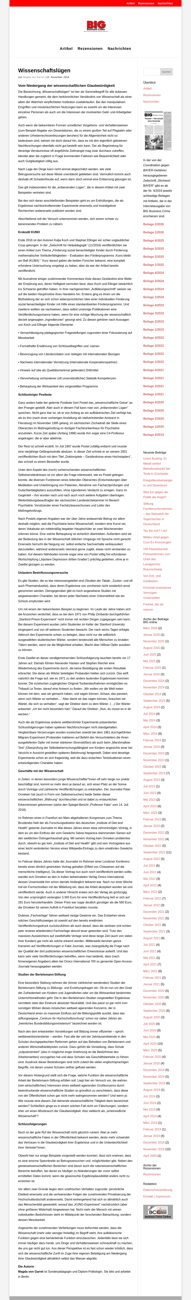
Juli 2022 (149, 865)
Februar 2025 (152, 667)
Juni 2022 (149, 872)
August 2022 (151, 858)
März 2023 (150, 812)
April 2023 (150, 806)
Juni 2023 (149, 793)
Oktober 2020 (152, 1004)
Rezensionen (146, 3)
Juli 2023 (149, 786)
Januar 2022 (151, 905)
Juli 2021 (149, 944)
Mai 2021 (149, 957)
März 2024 (150, 733)
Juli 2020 (149, 1023)
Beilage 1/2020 (153, 426)
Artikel (130, 3)
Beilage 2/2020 (153, 418)
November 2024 (154, 687)
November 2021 (154, 918)
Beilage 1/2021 (153, 394)
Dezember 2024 (154, 680)
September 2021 (154, 931)
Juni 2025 (149, 654)
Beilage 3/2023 (153, 313)
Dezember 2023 (154, 753)
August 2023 (151, 779)
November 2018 (154, 1149)
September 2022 (154, 852)
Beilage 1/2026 (153, 232)
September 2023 (154, 773)
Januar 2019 (151, 1136)
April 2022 (150, 885)
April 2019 (150, 1116)
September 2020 (154, 1010)
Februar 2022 (152, 898)
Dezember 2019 (154, 1070)
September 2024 (154, 700)
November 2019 (154, 1076)
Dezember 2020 (154, 990)
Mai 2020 (149, 1037)
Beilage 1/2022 (153, 361)
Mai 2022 (149, 878)
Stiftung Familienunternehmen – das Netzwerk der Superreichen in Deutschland (157, 514)
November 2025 (154, 641)
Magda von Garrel (33, 77)
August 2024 (151, 707)
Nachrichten (165, 3)
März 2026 (150, 628)
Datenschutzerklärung (157, 1189)
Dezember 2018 (154, 1142)
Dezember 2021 (154, 911)
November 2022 (154, 839)
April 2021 (150, 964)
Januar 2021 (151, 984)
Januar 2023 (151, 825)
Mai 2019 (149, 1109)
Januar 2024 (151, 746)
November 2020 (154, 997)
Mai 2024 (149, 720)
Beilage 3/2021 (153, 378)
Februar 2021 (152, 977)
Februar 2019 (152, 1129)
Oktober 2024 (152, 694)
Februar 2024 (152, 740)
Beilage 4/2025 (153, 240)
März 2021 (150, 971)
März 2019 (150, 1122)
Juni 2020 (149, 1030)
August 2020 (151, 1017)
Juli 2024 (149, 713)
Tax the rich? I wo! (155, 530)
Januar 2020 (151, 1063)
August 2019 (151, 1089)
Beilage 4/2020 (153, 402)
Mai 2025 (149, 661)
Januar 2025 (151, 674)
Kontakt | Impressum (156, 1196)
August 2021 (151, 938)
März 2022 (150, 891)
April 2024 (150, 727)
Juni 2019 (149, 1103)
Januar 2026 (151, 634)
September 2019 (154, 1083)
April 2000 (150, 1155)
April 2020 (150, 1043)
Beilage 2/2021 (153, 386)
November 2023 (154, 760)
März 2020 (150, 1050)
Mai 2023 (149, 799)
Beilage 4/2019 (153, 434)
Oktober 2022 (152, 845)
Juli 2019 (149, 1096)
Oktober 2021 (152, 924)
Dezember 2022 (154, 832)
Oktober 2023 (152, 766)
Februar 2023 (152, 819)
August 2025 (151, 647)
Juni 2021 (149, 951)
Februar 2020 (152, 1056)
